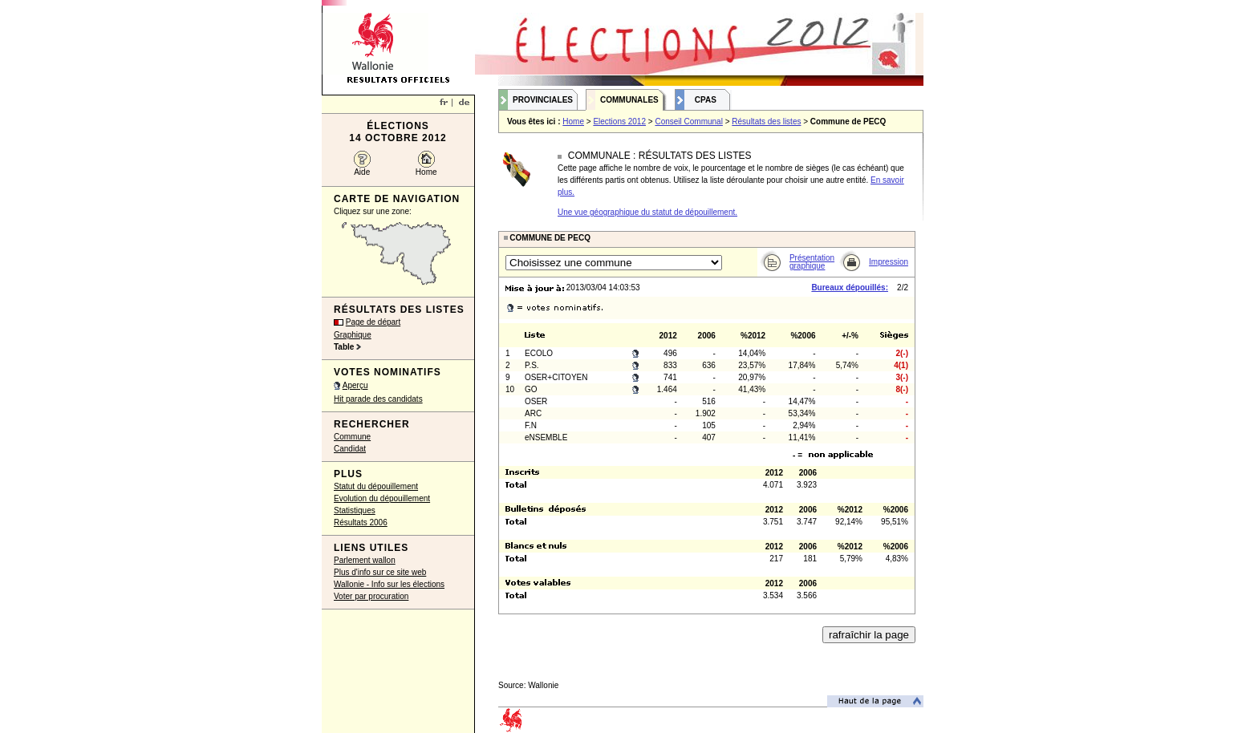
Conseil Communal (688, 121)
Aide (362, 172)
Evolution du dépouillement (382, 498)
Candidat (350, 448)
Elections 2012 (619, 121)
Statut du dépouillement (376, 486)
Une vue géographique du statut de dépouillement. (647, 212)
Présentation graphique (811, 261)
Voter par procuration (371, 596)
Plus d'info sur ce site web (380, 572)
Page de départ (373, 322)
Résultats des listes (766, 121)
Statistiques (354, 510)
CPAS (705, 99)
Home (426, 172)
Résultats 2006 (361, 522)
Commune (352, 436)
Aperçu (355, 385)
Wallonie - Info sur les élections (389, 584)
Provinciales (543, 99)
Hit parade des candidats (378, 399)
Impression (888, 261)
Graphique (352, 334)
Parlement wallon (365, 560)
